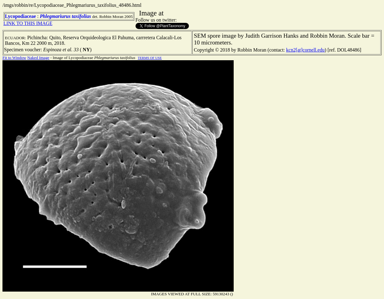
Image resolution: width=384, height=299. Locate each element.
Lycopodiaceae (20, 16)
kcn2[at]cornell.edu (305, 50)
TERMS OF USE (150, 58)
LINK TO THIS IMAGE (27, 23)
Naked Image (38, 57)
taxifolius (81, 16)
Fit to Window (14, 57)
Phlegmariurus (55, 16)
